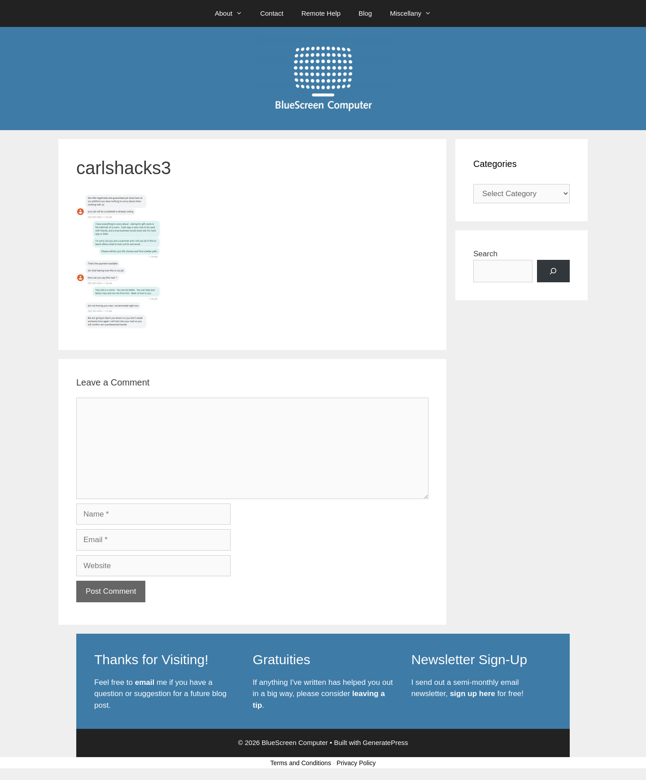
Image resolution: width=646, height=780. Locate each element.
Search (485, 254)
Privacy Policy (355, 763)
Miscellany (415, 13)
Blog (365, 13)
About (233, 13)
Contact (272, 13)
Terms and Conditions (301, 763)
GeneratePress (385, 742)
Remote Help (321, 13)
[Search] (553, 271)
